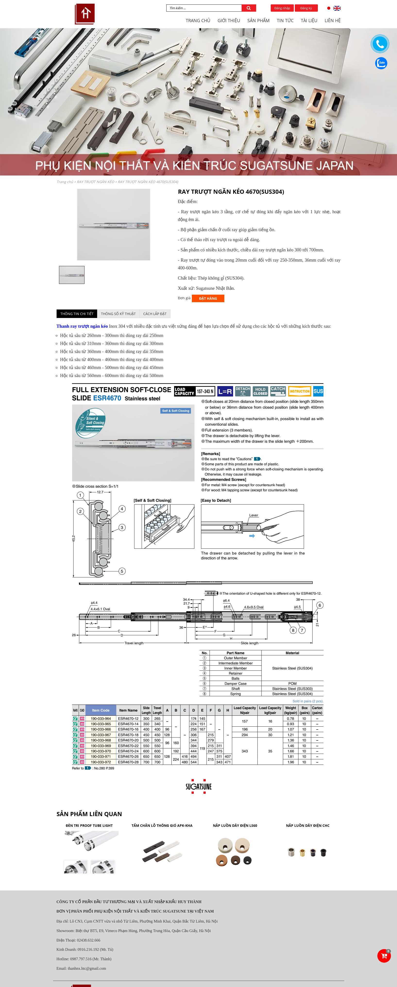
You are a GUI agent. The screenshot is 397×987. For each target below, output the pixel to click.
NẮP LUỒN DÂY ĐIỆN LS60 (235, 825)
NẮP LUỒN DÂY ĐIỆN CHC (307, 825)
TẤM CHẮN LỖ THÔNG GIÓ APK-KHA (162, 825)
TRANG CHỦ (198, 20)
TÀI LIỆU (309, 20)
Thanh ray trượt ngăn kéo (82, 326)
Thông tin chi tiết (76, 313)
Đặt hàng (208, 298)
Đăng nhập (282, 8)
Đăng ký (306, 8)
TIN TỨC (285, 20)
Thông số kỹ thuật (118, 313)
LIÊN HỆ (333, 20)
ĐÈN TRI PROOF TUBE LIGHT (89, 825)
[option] (114, 224)
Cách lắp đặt (155, 313)
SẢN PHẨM (258, 20)
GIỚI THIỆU (229, 20)
